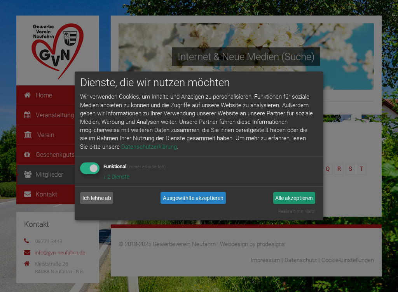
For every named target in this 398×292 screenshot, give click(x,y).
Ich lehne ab (96, 198)
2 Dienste (116, 177)
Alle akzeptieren (294, 198)
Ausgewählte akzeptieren (193, 198)
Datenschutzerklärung (149, 146)
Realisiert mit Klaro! (296, 211)
